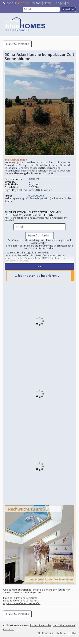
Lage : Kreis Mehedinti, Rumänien (23, 255)
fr (68, 3)
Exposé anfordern (39, 235)
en (63, 3)
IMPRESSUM (69, 633)
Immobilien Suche (41, 625)
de (57, 3)
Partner (36, 3)
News (47, 3)
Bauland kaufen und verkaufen (20, 598)
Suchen (8, 3)
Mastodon (43, 633)
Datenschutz (55, 633)
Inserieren (22, 3)
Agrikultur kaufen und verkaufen (21, 603)
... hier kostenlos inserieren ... (37, 276)
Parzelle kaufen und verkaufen (20, 600)
